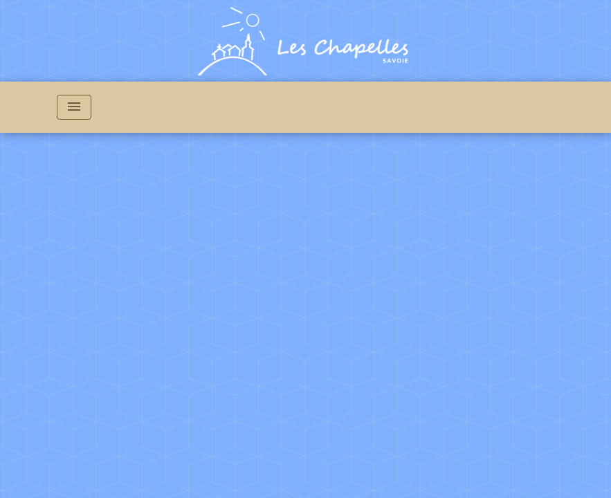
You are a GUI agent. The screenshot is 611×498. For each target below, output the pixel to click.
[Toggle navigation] (74, 107)
